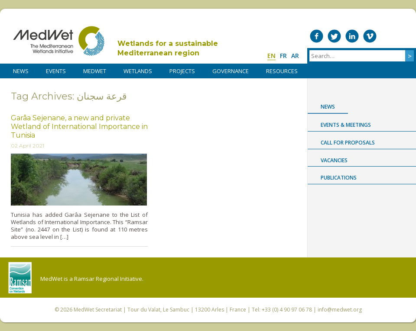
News (328, 106)
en (271, 55)
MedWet (58, 41)
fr (283, 55)
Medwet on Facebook (316, 36)
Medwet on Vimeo (370, 36)
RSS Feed (405, 36)
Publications (339, 177)
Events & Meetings (346, 125)
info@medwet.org (340, 309)
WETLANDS (138, 71)
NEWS (21, 71)
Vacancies (334, 160)
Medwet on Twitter (334, 36)
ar (295, 55)
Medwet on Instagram (387, 36)
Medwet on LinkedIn (352, 36)
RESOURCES (282, 71)
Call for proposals (348, 142)
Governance (230, 71)
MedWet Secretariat (98, 309)
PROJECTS (182, 71)
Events (56, 71)
